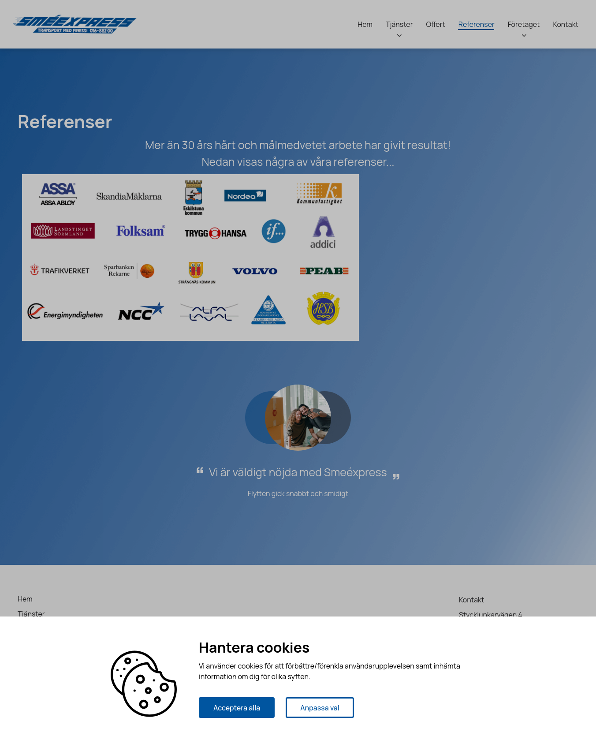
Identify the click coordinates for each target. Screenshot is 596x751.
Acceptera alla (236, 708)
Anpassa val (319, 708)
